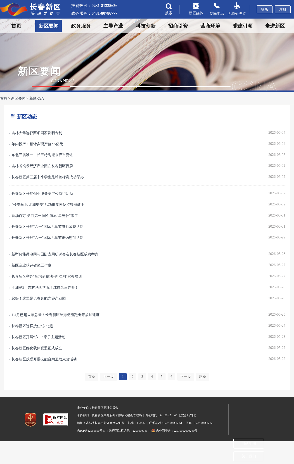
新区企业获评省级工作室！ (33, 265)
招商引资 (178, 26)
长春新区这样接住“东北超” (33, 326)
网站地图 (249, 443)
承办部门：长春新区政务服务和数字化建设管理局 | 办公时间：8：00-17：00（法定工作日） (137, 415)
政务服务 (81, 26)
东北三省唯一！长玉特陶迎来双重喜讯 (42, 155)
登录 (264, 9)
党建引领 (243, 26)
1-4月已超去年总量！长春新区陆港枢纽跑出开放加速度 (56, 315)
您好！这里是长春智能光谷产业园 (39, 298)
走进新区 (275, 26)
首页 (16, 26)
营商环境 (210, 26)
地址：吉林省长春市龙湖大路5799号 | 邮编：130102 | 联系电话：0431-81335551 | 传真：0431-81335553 (145, 423)
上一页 (108, 376)
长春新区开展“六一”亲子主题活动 (38, 337)
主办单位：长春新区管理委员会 (97, 407)
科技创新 (146, 26)
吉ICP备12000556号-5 (91, 430)
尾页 (202, 376)
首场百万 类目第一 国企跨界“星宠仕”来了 (45, 216)
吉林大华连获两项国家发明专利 (37, 133)
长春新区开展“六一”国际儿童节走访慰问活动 (47, 238)
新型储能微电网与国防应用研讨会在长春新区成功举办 (55, 254)
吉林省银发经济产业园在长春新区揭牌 (42, 166)
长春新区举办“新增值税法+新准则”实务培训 (47, 276)
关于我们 (249, 456)
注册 (282, 9)
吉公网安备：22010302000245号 (176, 430)
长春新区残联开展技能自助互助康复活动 (44, 359)
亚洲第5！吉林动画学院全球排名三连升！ (45, 287)
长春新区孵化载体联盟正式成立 (37, 348)
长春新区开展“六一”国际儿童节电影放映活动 (47, 226)
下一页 (185, 376)
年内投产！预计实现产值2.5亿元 (37, 144)
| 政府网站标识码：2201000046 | (128, 430)
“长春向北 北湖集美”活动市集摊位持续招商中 (48, 205)
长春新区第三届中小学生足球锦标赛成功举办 (48, 177)
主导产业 (113, 26)
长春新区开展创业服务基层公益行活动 (42, 193)
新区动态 (36, 98)
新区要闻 (49, 26)
